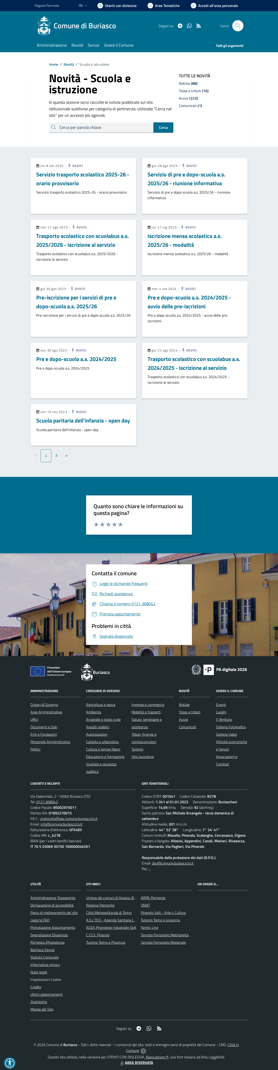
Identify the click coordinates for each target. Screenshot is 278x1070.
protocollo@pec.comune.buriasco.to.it (68, 818)
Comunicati (187, 727)
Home (53, 64)
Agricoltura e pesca (100, 704)
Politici (35, 749)
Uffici (34, 719)
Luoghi (221, 712)
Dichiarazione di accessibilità (52, 905)
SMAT (145, 905)
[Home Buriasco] (78, 25)
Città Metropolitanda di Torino (109, 912)
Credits (35, 987)
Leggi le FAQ (40, 920)
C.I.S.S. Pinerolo (98, 935)
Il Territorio (224, 719)
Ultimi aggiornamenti (46, 994)
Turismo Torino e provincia (160, 920)
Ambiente (93, 712)
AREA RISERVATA (136, 1062)
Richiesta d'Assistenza (47, 942)
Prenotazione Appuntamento (52, 927)
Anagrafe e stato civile (103, 719)
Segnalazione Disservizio (49, 935)
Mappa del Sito (41, 1009)
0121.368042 (47, 802)
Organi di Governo (44, 704)
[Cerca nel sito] (237, 25)
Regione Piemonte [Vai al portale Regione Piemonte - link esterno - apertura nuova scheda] (47, 5)
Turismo (137, 749)
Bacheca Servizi (42, 950)
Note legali (38, 972)
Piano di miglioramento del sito (54, 912)
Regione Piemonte (100, 905)
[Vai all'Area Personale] (214, 5)
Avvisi (75, 165)
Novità (66, 64)
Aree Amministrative (46, 712)
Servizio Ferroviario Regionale (163, 942)
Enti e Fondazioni (43, 734)
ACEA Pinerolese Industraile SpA (111, 927)
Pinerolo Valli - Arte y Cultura (163, 912)
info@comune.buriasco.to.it (61, 824)
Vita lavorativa (143, 756)
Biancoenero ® (157, 1057)
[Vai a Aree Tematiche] (163, 5)
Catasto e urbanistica (102, 742)
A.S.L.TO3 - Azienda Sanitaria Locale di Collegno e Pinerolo (131, 920)
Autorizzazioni (96, 734)
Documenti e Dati (43, 727)
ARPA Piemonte (153, 898)
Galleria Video (226, 734)
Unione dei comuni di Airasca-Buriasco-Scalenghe (124, 898)
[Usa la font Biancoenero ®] (117, 5)
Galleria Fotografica (231, 727)
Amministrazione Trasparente (52, 898)
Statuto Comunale (44, 957)
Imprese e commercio (148, 704)
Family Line (149, 927)
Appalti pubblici (97, 727)
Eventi (221, 704)
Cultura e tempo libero (103, 749)
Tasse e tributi (189, 712)
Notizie (184, 704)
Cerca (163, 127)
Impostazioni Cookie (45, 979)
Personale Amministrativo (50, 742)
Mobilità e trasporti (146, 712)
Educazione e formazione (105, 756)
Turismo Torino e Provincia (105, 942)
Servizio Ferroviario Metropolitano (166, 935)
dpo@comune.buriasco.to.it (173, 863)
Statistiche (38, 1002)
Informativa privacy (45, 964)
